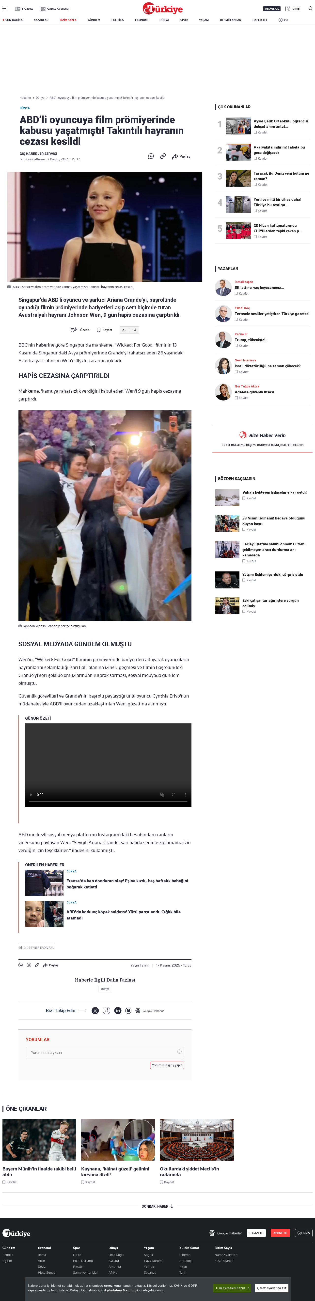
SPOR (184, 19)
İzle (286, 19)
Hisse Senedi (47, 1272)
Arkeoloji (185, 1261)
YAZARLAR (41, 19)
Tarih (183, 1272)
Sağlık (148, 1255)
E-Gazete (27, 8)
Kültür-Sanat (189, 1248)
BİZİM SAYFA (68, 19)
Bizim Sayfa (223, 1248)
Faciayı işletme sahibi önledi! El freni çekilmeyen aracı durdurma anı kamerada (273, 549)
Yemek (149, 1266)
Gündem (8, 1248)
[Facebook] (106, 1011)
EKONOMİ (141, 19)
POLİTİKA (117, 19)
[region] (158, 1289)
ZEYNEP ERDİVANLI (42, 948)
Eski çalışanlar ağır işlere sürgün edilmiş (270, 603)
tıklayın (298, 445)
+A (134, 330)
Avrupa (114, 1261)
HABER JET (259, 19)
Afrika (113, 1272)
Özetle (84, 330)
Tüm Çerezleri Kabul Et (232, 1288)
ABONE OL (272, 8)
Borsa (42, 1255)
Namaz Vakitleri (226, 1255)
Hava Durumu (153, 1261)
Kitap (183, 1266)
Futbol (77, 1255)
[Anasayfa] (16, 1233)
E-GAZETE (256, 1233)
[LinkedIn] (118, 1011)
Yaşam (149, 1248)
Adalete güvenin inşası (254, 392)
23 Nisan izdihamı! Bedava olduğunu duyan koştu (273, 521)
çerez (108, 1285)
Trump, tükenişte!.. (251, 340)
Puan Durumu (83, 1261)
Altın (41, 1261)
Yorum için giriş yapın (167, 1065)
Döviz (42, 1266)
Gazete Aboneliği (58, 8)
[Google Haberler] (149, 1010)
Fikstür (78, 1266)
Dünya (25, 108)
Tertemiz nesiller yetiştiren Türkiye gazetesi (272, 314)
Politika (7, 1255)
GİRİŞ (296, 8)
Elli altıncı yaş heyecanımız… (259, 287)
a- (124, 330)
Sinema (184, 1255)
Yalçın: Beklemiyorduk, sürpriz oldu (272, 574)
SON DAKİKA (14, 19)
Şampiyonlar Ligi (85, 1272)
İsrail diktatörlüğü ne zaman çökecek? (268, 366)
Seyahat (150, 1272)
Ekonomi (44, 1248)
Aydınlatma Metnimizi (121, 1290)
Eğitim (7, 1261)
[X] (95, 1011)
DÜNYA (164, 19)
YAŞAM (204, 19)
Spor (76, 1248)
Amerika (115, 1266)
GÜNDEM (94, 19)
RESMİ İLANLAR (230, 19)
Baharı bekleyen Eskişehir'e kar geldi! (274, 492)
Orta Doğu (116, 1255)
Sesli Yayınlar (224, 1261)
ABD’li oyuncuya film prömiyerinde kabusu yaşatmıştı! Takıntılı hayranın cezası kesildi (107, 98)
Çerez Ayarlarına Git (271, 1288)
